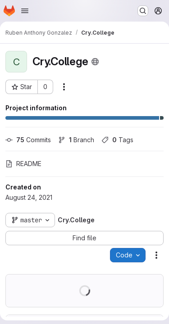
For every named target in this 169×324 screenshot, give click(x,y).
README (23, 163)
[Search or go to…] (142, 10)
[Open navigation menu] (25, 11)
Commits (28, 140)
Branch (76, 140)
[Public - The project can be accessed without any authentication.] (95, 61)
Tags (117, 140)
